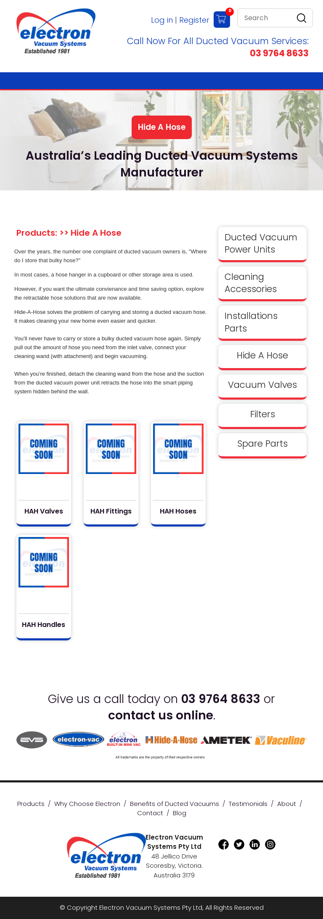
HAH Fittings (111, 511)
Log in (162, 20)
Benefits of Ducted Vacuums (174, 803)
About (286, 803)
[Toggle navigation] (295, 80)
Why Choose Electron (87, 803)
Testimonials (248, 803)
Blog (179, 812)
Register (194, 20)
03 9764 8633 (279, 53)
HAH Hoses (178, 511)
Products (31, 803)
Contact (150, 812)
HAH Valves (43, 511)
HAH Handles (43, 624)
